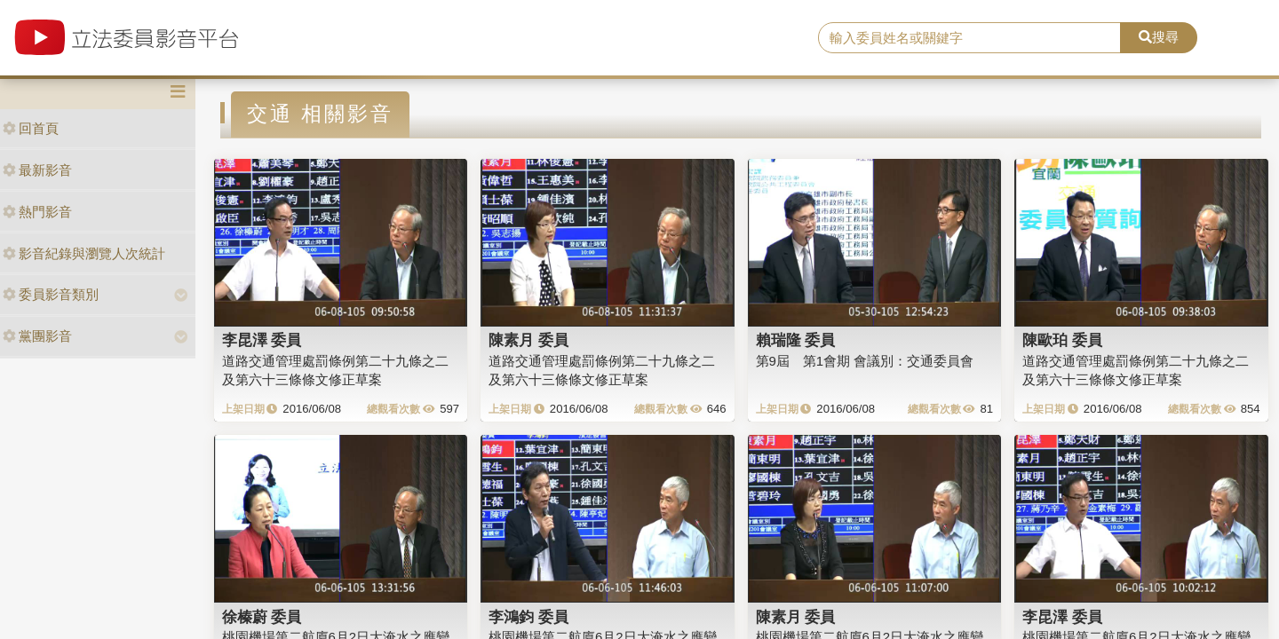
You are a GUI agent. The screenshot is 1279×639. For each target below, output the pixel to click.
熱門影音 (37, 211)
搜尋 (1159, 36)
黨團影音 (37, 335)
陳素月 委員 (528, 340)
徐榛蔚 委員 (262, 617)
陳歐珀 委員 (1062, 340)
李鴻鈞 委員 (528, 617)
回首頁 (31, 128)
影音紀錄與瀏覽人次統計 (84, 253)
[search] (969, 38)
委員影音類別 (51, 294)
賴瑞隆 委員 (796, 340)
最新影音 (37, 170)
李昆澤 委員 (262, 340)
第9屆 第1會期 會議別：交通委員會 (865, 360)
